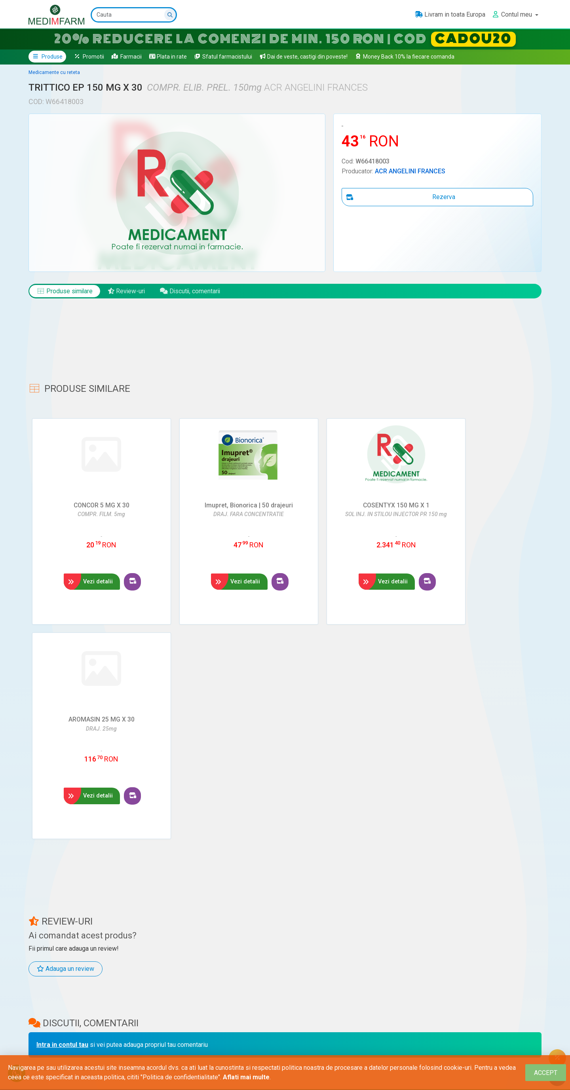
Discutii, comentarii (193, 291)
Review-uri (128, 291)
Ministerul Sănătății (290, 1004)
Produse (47, 56)
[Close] (545, 1072)
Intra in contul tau (62, 828)
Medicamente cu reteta (54, 72)
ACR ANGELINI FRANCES (410, 171)
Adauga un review (65, 752)
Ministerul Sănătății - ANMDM (302, 1019)
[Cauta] (134, 15)
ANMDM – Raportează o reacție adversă (318, 1049)
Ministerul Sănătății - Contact (305, 1034)
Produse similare (65, 291)
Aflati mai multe (246, 1077)
